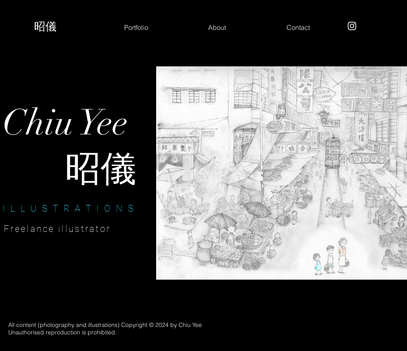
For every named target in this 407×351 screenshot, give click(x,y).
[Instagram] (352, 26)
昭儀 (45, 26)
